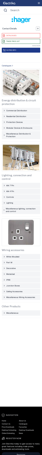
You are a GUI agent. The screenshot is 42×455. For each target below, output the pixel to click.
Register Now (11, 438)
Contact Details (21, 28)
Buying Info (9, 50)
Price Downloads (8, 427)
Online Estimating (8, 433)
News (21, 433)
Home (4, 421)
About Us (22, 421)
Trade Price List (11, 41)
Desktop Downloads (26, 430)
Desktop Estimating (9, 430)
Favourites (23, 427)
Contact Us (6, 424)
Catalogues (9, 35)
